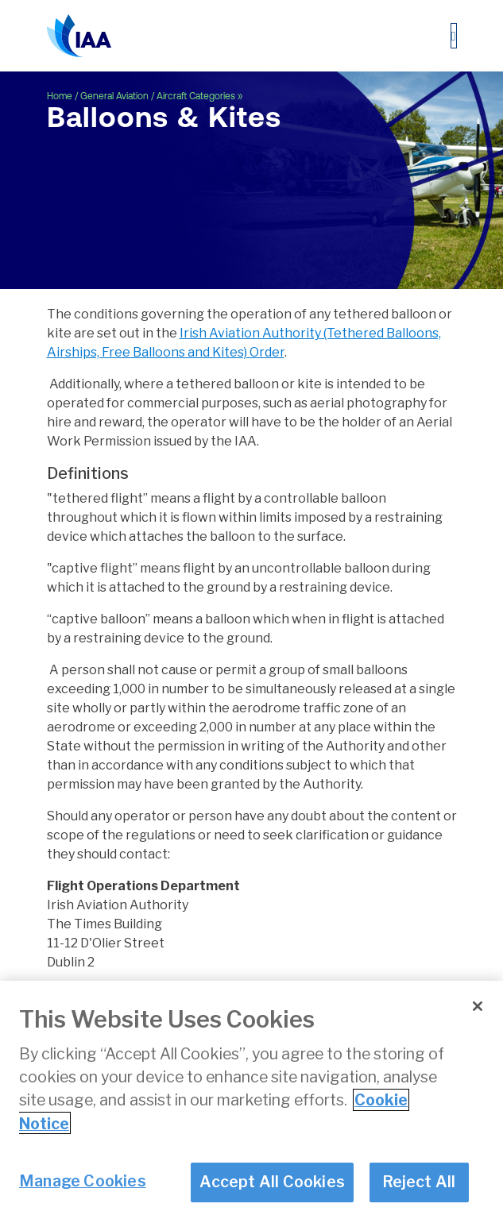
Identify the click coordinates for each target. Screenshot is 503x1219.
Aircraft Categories (196, 96)
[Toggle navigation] (454, 35)
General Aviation (114, 96)
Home (59, 96)
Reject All (419, 1183)
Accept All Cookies (272, 1183)
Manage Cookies (82, 1182)
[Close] (477, 1007)
